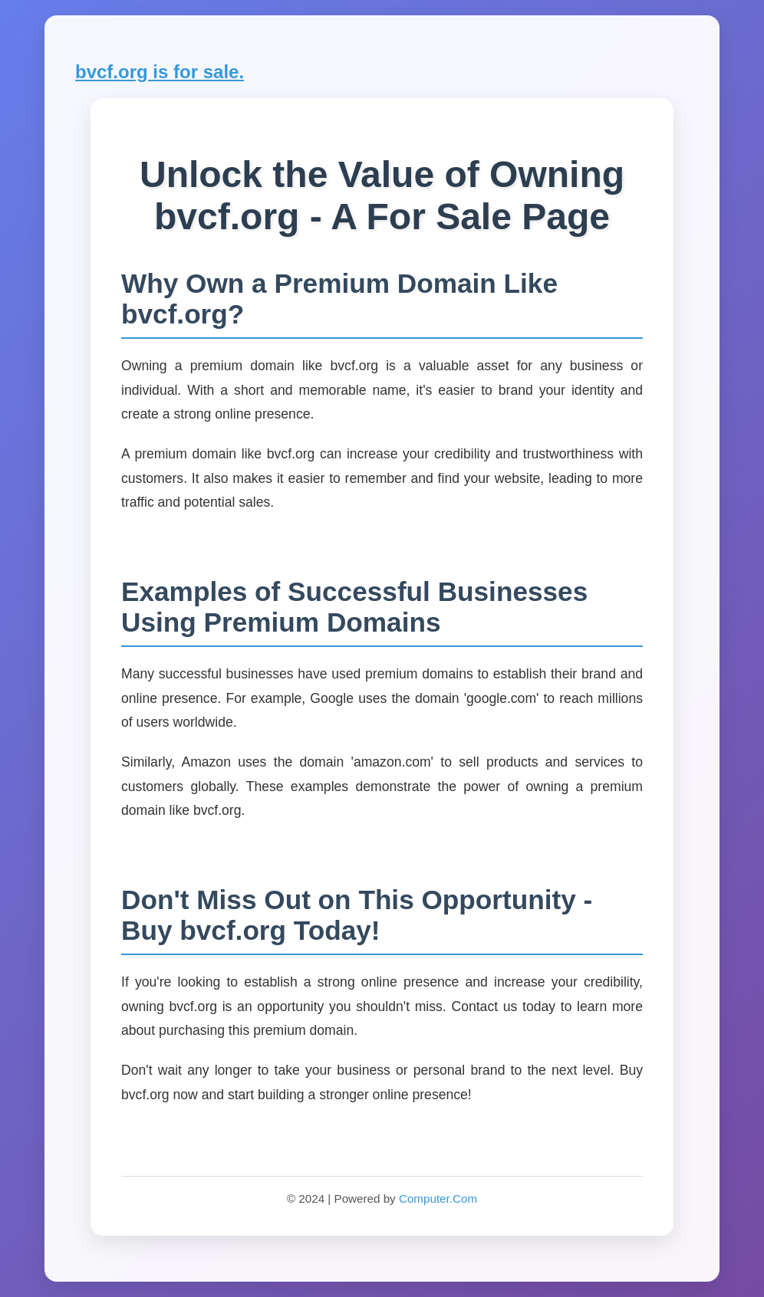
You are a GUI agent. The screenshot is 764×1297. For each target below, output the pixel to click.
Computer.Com (438, 1198)
